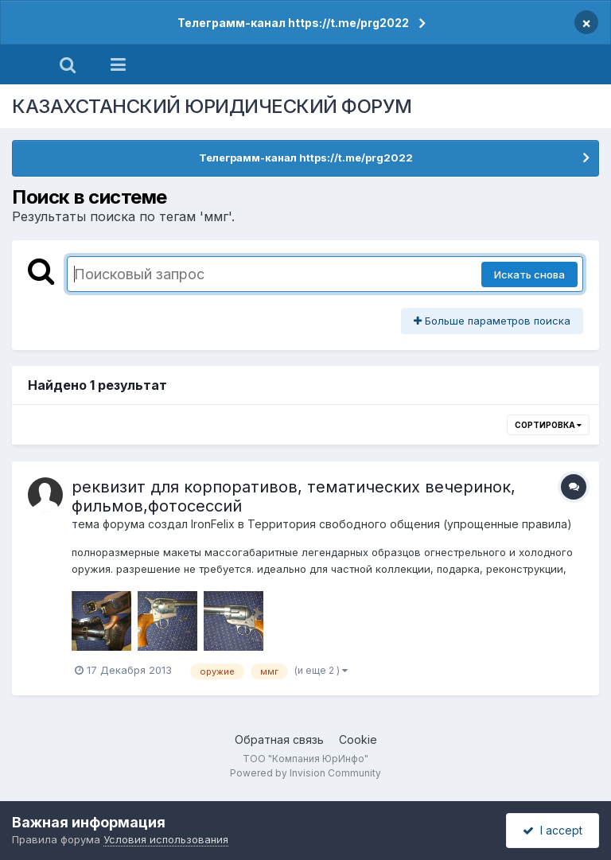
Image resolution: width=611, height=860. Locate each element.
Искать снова (529, 274)
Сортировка (548, 425)
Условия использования (165, 839)
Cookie (358, 739)
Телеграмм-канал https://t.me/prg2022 (293, 22)
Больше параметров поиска (492, 320)
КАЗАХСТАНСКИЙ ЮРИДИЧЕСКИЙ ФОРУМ (212, 106)
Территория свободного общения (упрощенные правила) (409, 524)
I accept (552, 830)
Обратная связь (279, 739)
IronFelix (213, 524)
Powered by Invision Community (305, 773)
